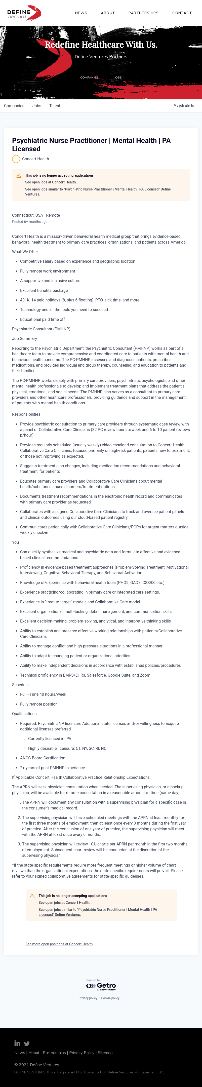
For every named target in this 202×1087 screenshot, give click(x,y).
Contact (182, 13)
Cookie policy (110, 998)
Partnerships (144, 13)
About (108, 13)
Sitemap (105, 1052)
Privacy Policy (82, 1052)
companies (14, 105)
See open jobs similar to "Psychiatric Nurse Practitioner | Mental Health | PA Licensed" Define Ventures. (98, 191)
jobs (36, 105)
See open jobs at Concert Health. (51, 182)
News (81, 13)
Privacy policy (87, 998)
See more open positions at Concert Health (59, 944)
